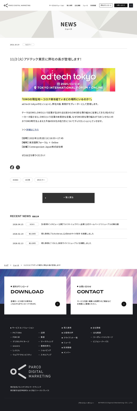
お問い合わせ (120, 6)
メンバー (67, 352)
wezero (16, 345)
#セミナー (41, 180)
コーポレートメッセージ (103, 337)
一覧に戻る (68, 198)
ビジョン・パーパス (101, 341)
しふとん (16, 350)
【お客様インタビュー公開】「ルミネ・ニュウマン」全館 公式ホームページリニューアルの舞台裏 (80, 224)
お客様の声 (68, 332)
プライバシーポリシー (86, 403)
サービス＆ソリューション (56, 6)
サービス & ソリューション (23, 327)
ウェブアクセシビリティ (22, 354)
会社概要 (97, 332)
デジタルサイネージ (21, 341)
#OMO (15, 180)
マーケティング (47, 341)
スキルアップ (46, 354)
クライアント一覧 (71, 337)
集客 (43, 337)
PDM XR (16, 337)
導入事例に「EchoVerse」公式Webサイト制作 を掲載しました (67, 233)
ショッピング (46, 350)
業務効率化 (46, 345)
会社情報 (77, 6)
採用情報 (93, 6)
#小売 (27, 180)
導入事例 (69, 6)
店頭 (43, 332)
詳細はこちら (32, 129)
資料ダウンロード (105, 6)
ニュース (84, 6)
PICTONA (17, 332)
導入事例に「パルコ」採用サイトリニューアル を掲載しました (66, 243)
